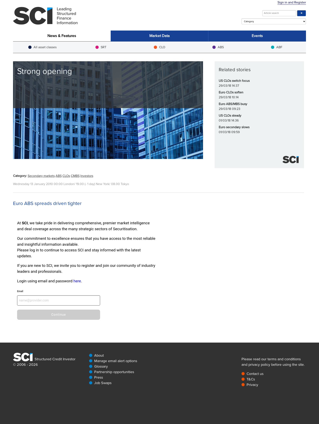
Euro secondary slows (234, 127)
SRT (100, 47)
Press (98, 377)
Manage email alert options (115, 361)
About (99, 355)
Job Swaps (102, 383)
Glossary (101, 366)
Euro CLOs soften (231, 92)
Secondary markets (41, 176)
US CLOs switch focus (234, 81)
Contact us (255, 373)
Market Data (159, 36)
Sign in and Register (291, 2)
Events (257, 36)
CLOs (66, 176)
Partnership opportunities (114, 372)
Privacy (252, 384)
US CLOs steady (230, 116)
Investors (86, 176)
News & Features (61, 36)
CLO (159, 47)
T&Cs (251, 379)
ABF (276, 47)
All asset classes (42, 47)
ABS (218, 47)
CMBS (75, 176)
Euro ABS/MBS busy (233, 104)
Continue (58, 315)
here (77, 281)
